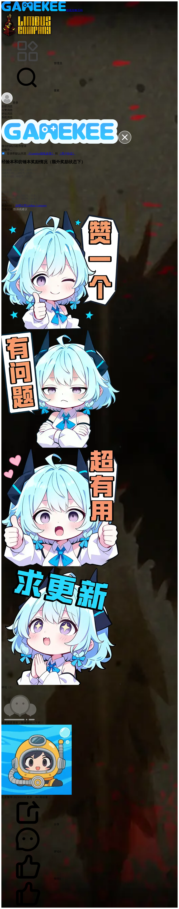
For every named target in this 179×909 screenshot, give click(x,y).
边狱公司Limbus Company (31, 205)
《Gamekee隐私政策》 (41, 153)
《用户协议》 (67, 153)
